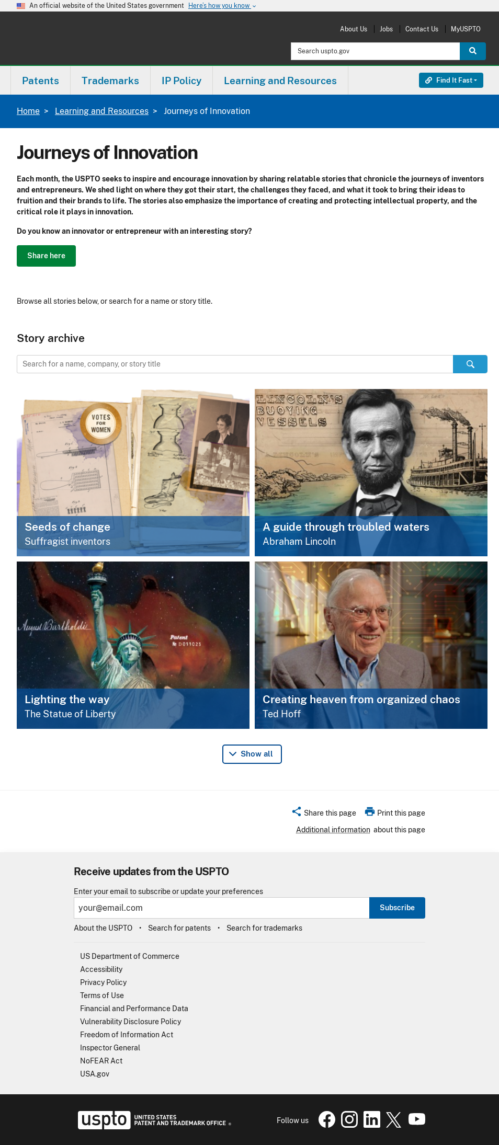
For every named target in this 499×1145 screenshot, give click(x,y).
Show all (257, 753)
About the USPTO (103, 928)
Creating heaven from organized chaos (361, 699)
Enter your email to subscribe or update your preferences (168, 892)
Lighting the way (67, 699)
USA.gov (94, 1074)
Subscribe (397, 907)
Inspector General (110, 1048)
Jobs (386, 29)
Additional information (333, 830)
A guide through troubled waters (346, 526)
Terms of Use (102, 995)
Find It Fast (448, 80)
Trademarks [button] (110, 80)
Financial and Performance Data (134, 1008)
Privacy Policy (103, 982)
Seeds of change (67, 526)
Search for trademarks (264, 928)
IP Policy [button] (181, 80)
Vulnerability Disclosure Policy (130, 1021)
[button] (323, 814)
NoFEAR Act (101, 1061)
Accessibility (101, 969)
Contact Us (421, 29)
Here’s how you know (222, 6)
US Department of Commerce (129, 956)
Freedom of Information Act (126, 1034)
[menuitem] (40, 80)
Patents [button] (40, 80)
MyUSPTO (466, 29)
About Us (353, 29)
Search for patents (179, 928)
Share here (46, 255)
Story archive (51, 338)
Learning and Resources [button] (280, 80)
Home (28, 111)
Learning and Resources (102, 111)
